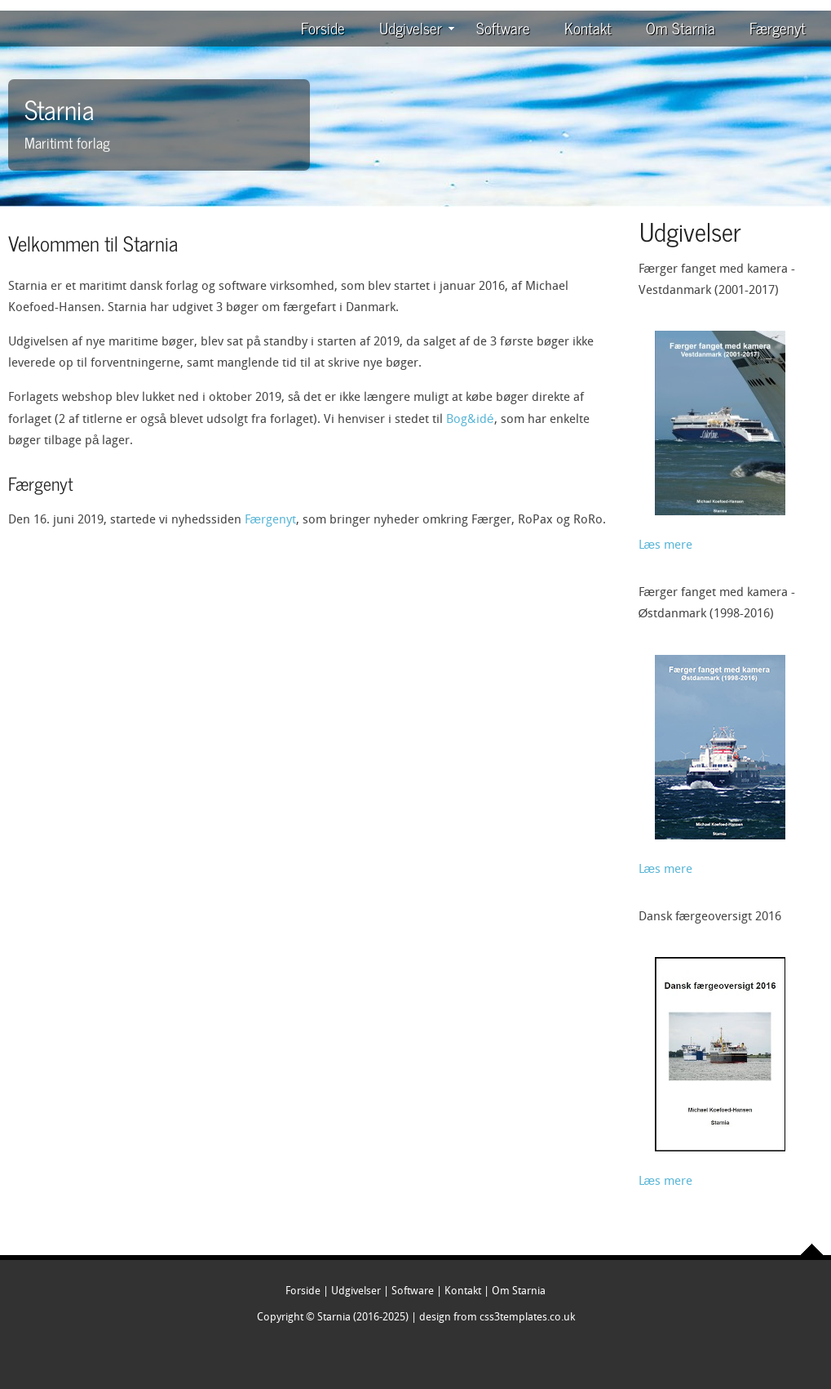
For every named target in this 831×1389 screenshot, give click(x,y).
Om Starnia (680, 27)
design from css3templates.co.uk (497, 1317)
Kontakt (588, 27)
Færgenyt (777, 27)
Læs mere (666, 545)
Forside (323, 27)
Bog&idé (470, 419)
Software (503, 27)
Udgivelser (416, 27)
